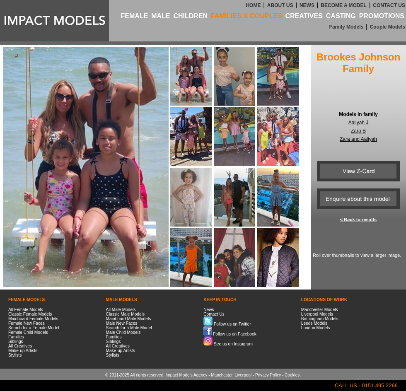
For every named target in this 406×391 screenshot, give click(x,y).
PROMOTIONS (381, 15)
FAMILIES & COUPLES (246, 15)
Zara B (358, 131)
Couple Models (387, 27)
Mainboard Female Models (33, 318)
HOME (253, 5)
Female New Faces (26, 323)
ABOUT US (280, 5)
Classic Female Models (30, 314)
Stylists (15, 355)
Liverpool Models (317, 314)
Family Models (346, 27)
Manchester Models (319, 309)
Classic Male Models (125, 314)
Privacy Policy (268, 375)
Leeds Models (314, 323)
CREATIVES (303, 15)
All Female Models (25, 309)
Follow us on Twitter (227, 324)
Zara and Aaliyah (358, 139)
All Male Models (121, 309)
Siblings (15, 341)
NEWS (307, 5)
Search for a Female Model (33, 328)
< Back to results (358, 219)
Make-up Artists (22, 350)
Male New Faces (122, 323)
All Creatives (20, 346)
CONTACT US (389, 5)
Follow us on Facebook (229, 334)
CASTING (341, 15)
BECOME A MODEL (343, 5)
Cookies (292, 375)
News (208, 309)
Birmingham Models (319, 318)
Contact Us (213, 314)
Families (16, 337)
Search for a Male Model (129, 328)
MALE (160, 15)
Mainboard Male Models (128, 318)
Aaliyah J (358, 123)
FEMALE (134, 15)
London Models (315, 328)
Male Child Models (123, 332)
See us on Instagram (228, 344)
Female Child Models (28, 332)
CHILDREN (190, 15)
